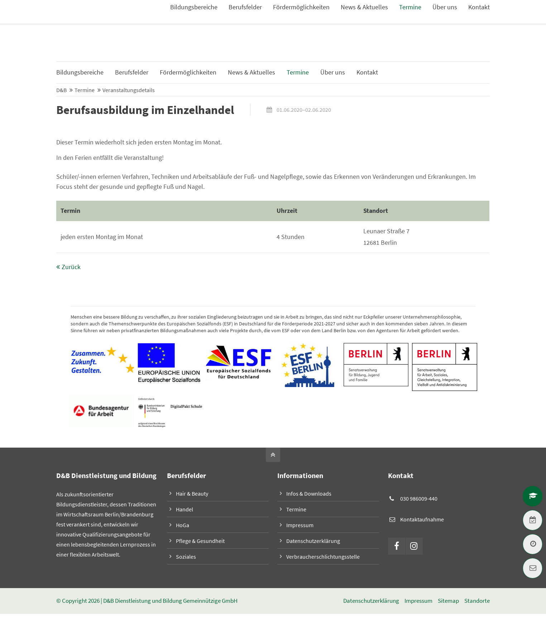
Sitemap (448, 601)
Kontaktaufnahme (422, 519)
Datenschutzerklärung (313, 541)
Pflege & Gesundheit (200, 541)
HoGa (182, 525)
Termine (296, 509)
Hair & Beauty (192, 493)
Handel (184, 509)
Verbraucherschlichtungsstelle (323, 556)
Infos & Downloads (467, 18)
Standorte (477, 601)
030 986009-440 (418, 498)
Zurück (71, 267)
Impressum (299, 525)
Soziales (186, 556)
